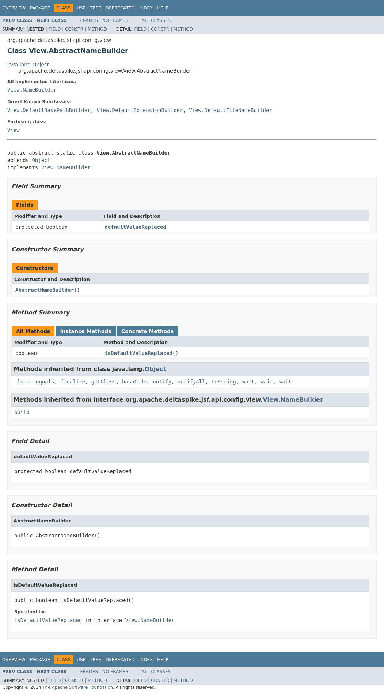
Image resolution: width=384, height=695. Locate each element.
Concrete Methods (147, 331)
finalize (72, 382)
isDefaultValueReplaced (138, 353)
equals (45, 382)
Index (146, 8)
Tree (95, 8)
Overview (14, 8)
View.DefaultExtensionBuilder (139, 110)
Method (97, 29)
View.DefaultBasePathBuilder (49, 110)
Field (54, 29)
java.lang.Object (28, 64)
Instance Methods (85, 331)
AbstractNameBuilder (44, 290)
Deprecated (120, 8)
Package (40, 8)
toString (224, 382)
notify (162, 382)
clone (22, 382)
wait (248, 382)
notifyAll (191, 382)
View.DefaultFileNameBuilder (230, 110)
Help (162, 8)
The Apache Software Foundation (77, 687)
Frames (89, 20)
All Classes (156, 20)
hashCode (134, 382)
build (22, 412)
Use (81, 8)
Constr (74, 29)
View (13, 130)
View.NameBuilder (32, 90)
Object (41, 160)
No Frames (115, 20)
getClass (103, 382)
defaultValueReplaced (135, 227)
